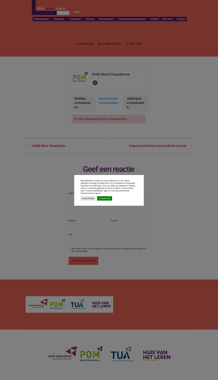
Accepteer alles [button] (104, 198)
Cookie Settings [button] (88, 198)
